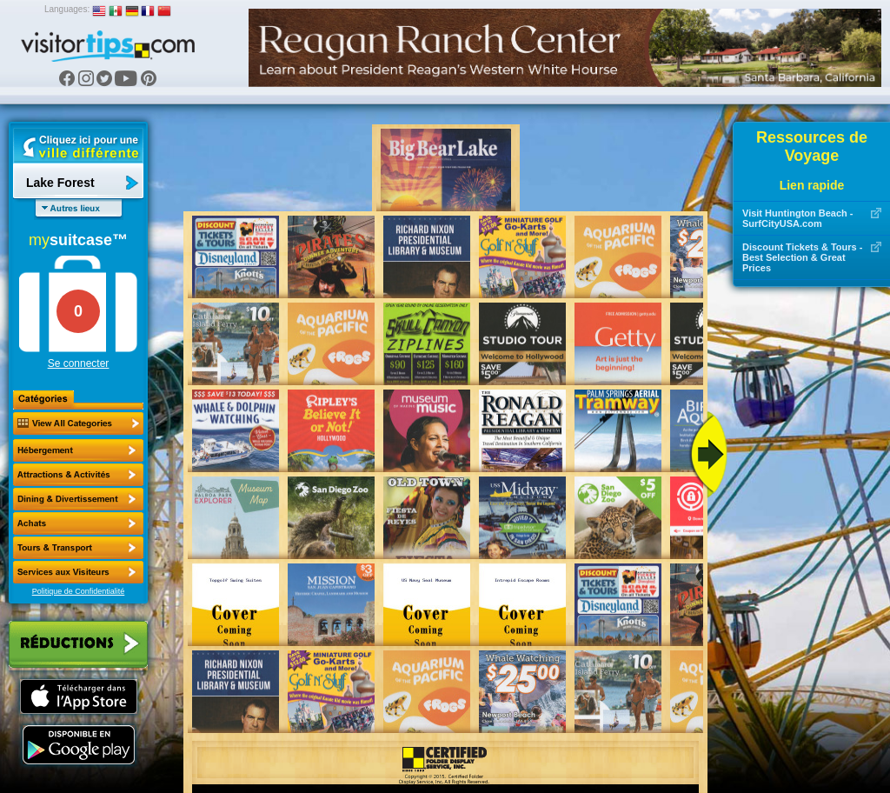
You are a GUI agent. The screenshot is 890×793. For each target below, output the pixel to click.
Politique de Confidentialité (78, 591)
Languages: (67, 9)
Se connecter (79, 363)
